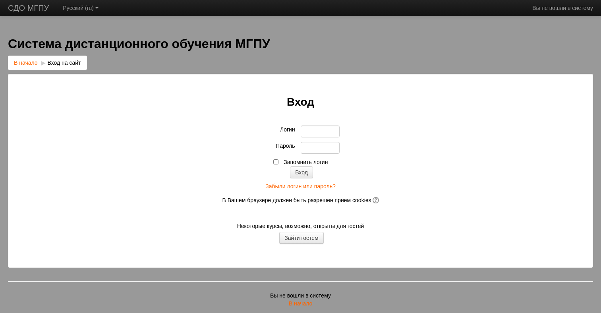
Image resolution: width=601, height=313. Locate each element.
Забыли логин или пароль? (300, 186)
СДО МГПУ (28, 8)
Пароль (285, 146)
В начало (26, 63)
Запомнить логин (306, 162)
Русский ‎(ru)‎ (81, 8)
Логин (287, 129)
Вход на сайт (64, 63)
